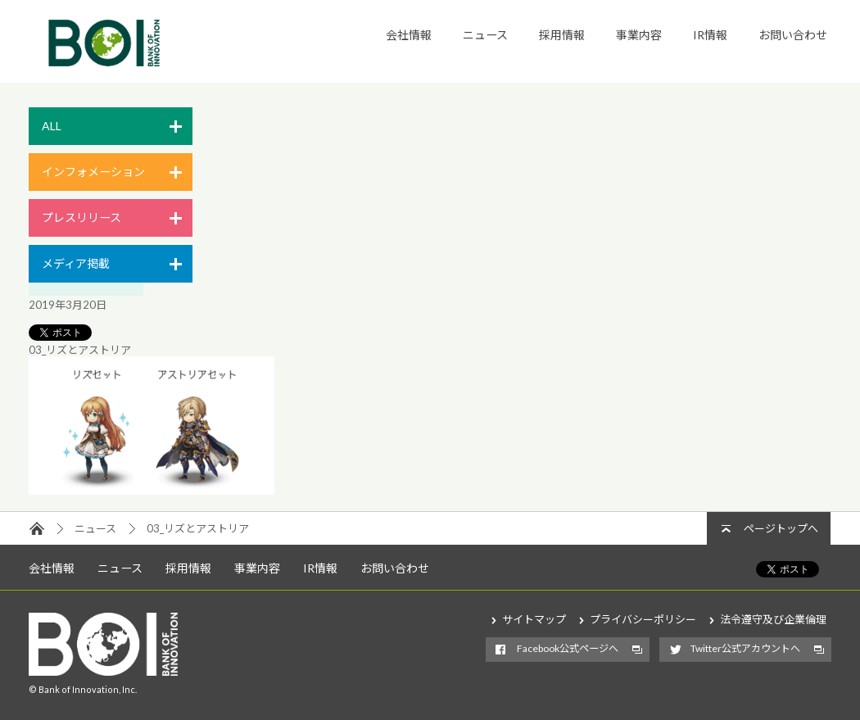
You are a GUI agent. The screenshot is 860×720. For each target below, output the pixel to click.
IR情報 (710, 35)
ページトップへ (781, 528)
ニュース (485, 35)
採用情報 (562, 35)
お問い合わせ (792, 35)
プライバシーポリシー (643, 619)
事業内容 (639, 35)
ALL (51, 126)
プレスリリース (81, 217)
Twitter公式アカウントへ (745, 648)
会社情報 (409, 35)
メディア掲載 (76, 263)
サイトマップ (534, 619)
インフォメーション (93, 172)
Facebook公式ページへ (567, 648)
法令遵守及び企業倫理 (773, 619)
